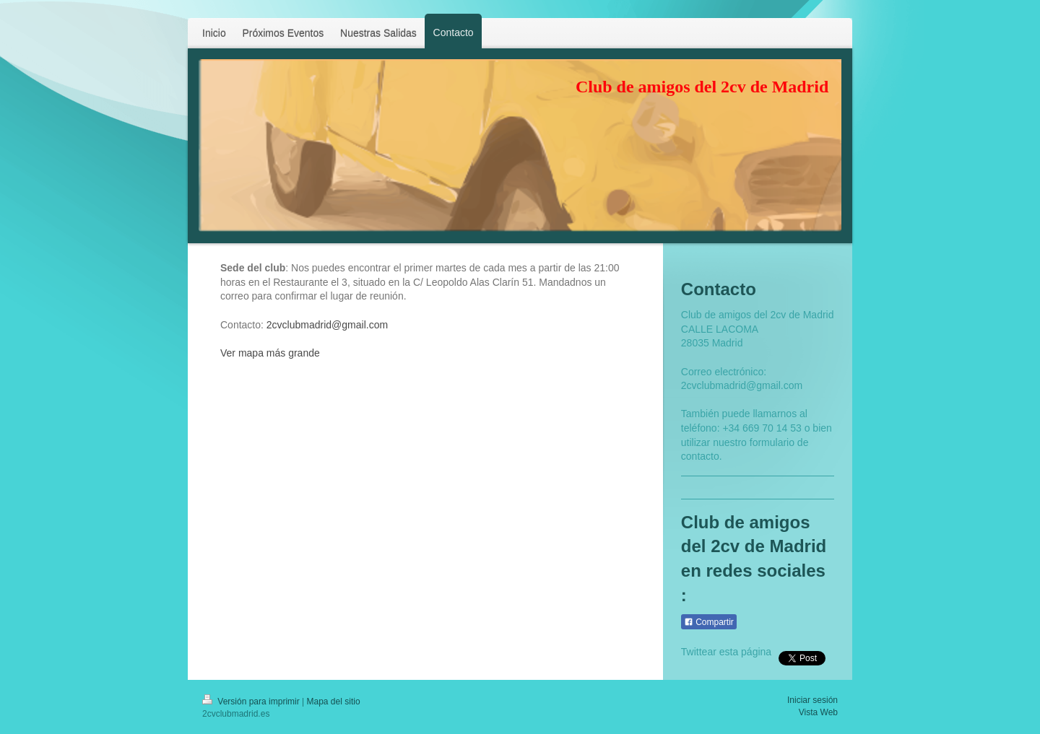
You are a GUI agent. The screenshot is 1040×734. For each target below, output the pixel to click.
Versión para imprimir (252, 701)
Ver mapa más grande (270, 353)
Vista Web (818, 712)
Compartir (709, 622)
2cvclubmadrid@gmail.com (327, 325)
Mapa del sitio (333, 701)
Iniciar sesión (812, 700)
